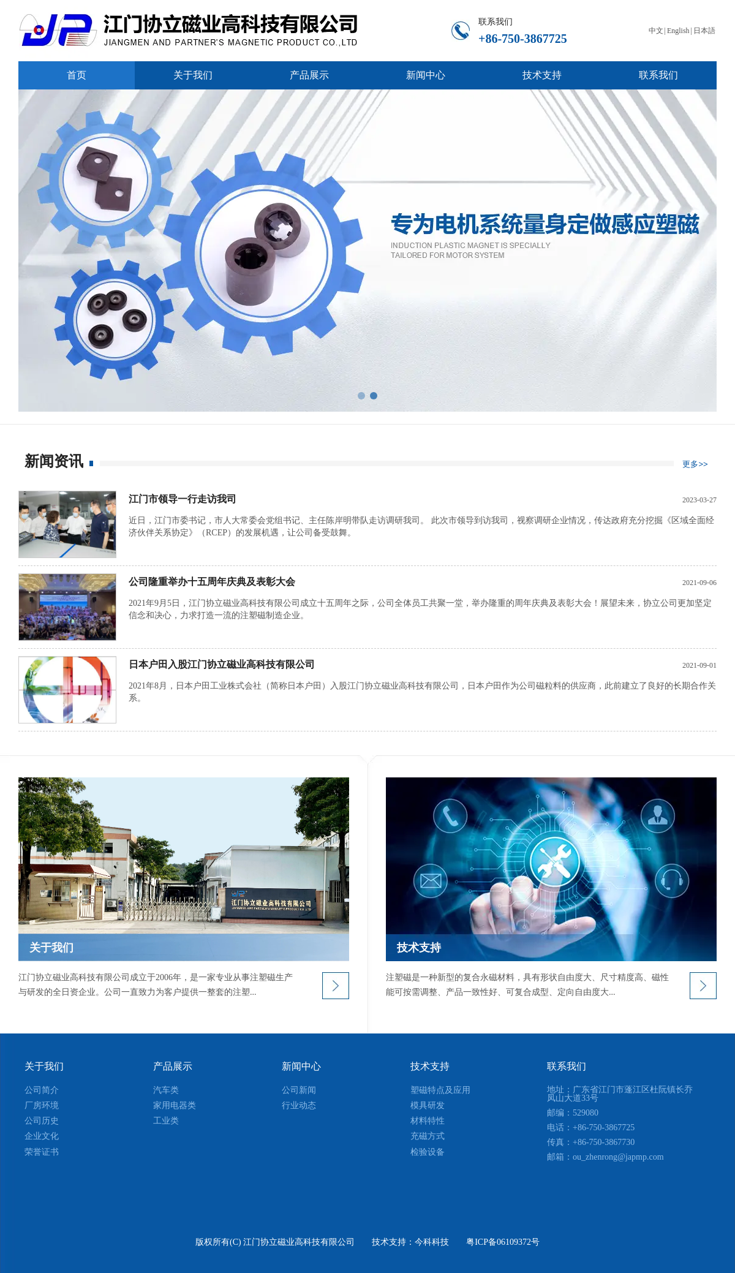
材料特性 (427, 1120)
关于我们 (44, 1066)
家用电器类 (174, 1105)
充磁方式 (427, 1136)
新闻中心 (301, 1066)
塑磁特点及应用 (440, 1090)
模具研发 (427, 1105)
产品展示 (172, 1066)
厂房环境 (41, 1105)
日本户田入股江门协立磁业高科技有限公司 (222, 664)
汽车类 (166, 1090)
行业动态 (299, 1105)
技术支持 (430, 1066)
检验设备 (427, 1152)
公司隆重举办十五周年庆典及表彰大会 (212, 581)
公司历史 (41, 1120)
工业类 (166, 1120)
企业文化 (41, 1136)
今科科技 (432, 1242)
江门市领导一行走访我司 (182, 499)
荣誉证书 (41, 1152)
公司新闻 (299, 1090)
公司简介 (41, 1090)
